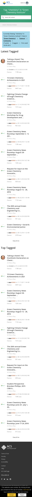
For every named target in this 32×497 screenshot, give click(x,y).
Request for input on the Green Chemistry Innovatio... (17, 171)
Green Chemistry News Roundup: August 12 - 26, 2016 (17, 189)
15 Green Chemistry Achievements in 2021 (16, 79)
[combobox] (16, 17)
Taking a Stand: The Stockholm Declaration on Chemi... (18, 61)
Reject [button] (22, 495)
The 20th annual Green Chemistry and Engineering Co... (16, 208)
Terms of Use (5, 453)
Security (3, 456)
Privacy (3, 459)
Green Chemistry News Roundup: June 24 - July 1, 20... (17, 404)
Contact (3, 466)
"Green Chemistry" (9, 38)
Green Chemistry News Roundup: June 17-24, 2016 (18, 422)
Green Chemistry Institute (10, 25)
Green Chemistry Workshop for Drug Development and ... (15, 115)
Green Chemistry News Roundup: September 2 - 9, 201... (18, 133)
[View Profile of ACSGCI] (13, 86)
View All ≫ (16, 241)
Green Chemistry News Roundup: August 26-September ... (16, 152)
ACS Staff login (5, 471)
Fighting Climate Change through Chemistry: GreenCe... (17, 96)
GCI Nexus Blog (11, 66)
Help (2, 468)
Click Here (26, 490)
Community (7, 41)
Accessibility (4, 462)
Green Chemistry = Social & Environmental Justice (18, 226)
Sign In (23, 3)
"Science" (22, 38)
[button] (11, 495)
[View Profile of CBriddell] (11, 69)
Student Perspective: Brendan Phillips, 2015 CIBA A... (16, 386)
